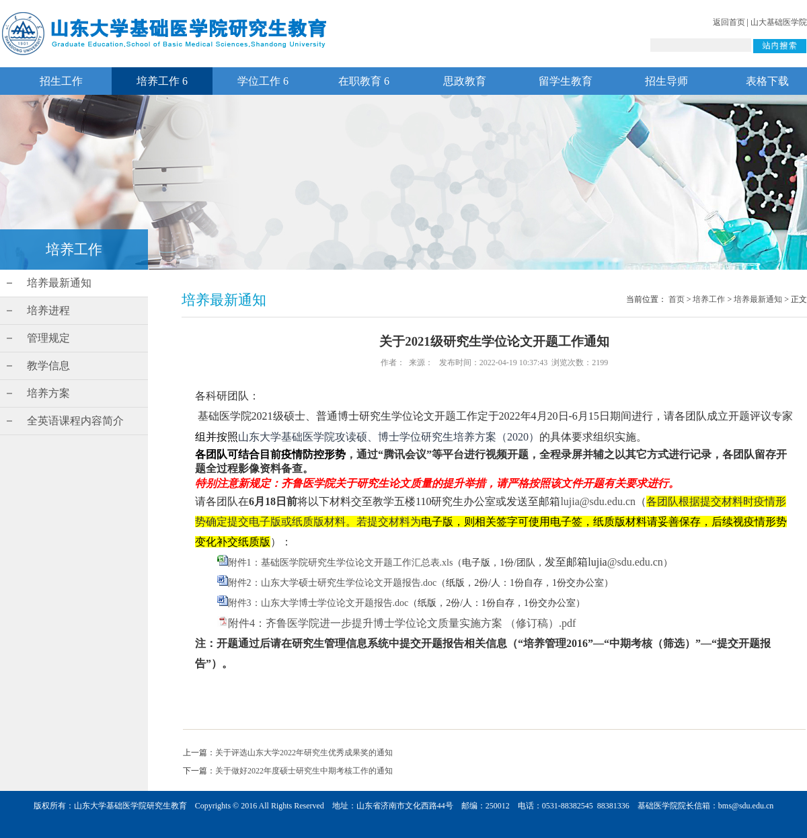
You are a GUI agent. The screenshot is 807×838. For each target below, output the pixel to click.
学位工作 (263, 81)
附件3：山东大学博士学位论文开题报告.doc (318, 603)
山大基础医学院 (779, 22)
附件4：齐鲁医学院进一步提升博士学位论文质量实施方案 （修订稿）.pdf (402, 623)
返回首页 (729, 22)
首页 (676, 299)
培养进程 (48, 310)
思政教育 (464, 81)
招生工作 (61, 81)
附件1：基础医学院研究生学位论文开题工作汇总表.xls (340, 563)
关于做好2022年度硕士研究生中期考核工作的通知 (304, 770)
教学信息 (48, 365)
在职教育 (363, 81)
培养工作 (162, 81)
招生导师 (666, 81)
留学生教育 (565, 81)
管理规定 (48, 338)
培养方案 (48, 393)
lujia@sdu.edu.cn (598, 501)
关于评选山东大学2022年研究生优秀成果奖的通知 (304, 752)
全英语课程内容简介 (75, 420)
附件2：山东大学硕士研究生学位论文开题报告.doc (332, 583)
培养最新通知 (59, 283)
